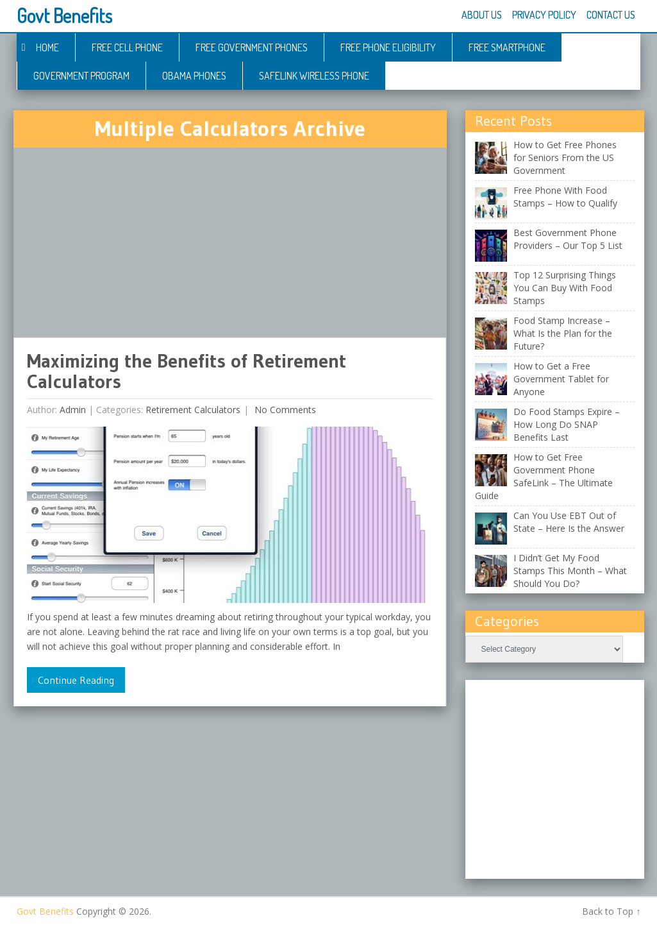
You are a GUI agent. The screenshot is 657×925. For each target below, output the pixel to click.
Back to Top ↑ (611, 911)
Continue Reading (76, 680)
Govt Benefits (64, 15)
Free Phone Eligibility (388, 47)
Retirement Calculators (193, 409)
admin (73, 409)
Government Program (81, 75)
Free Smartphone (507, 47)
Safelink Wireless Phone (314, 75)
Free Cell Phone (127, 47)
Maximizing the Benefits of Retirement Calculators (186, 371)
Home (47, 47)
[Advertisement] (230, 242)
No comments (284, 409)
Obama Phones (194, 75)
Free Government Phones (251, 47)
